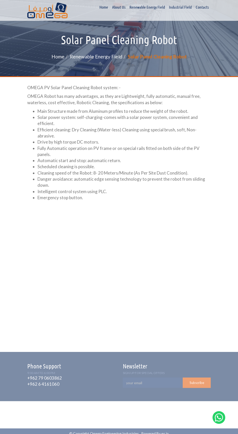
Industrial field (180, 7)
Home (103, 7)
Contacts (202, 7)
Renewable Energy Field (147, 7)
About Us (118, 7)
